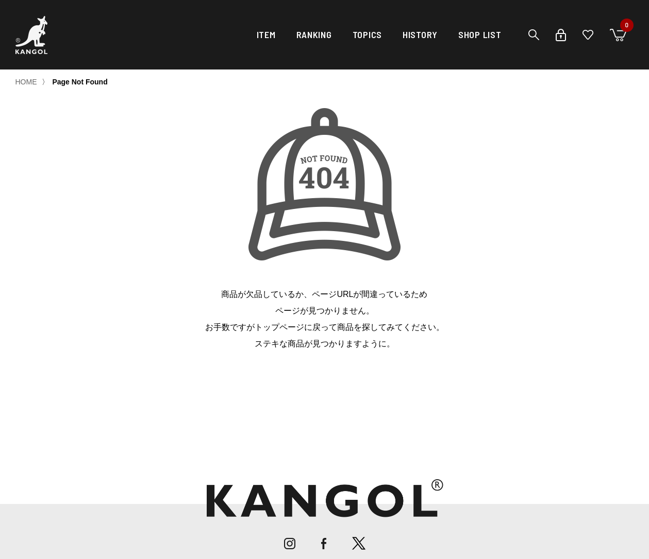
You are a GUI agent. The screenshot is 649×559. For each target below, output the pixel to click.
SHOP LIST (479, 34)
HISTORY (420, 34)
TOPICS (367, 34)
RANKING (314, 34)
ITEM (266, 34)
